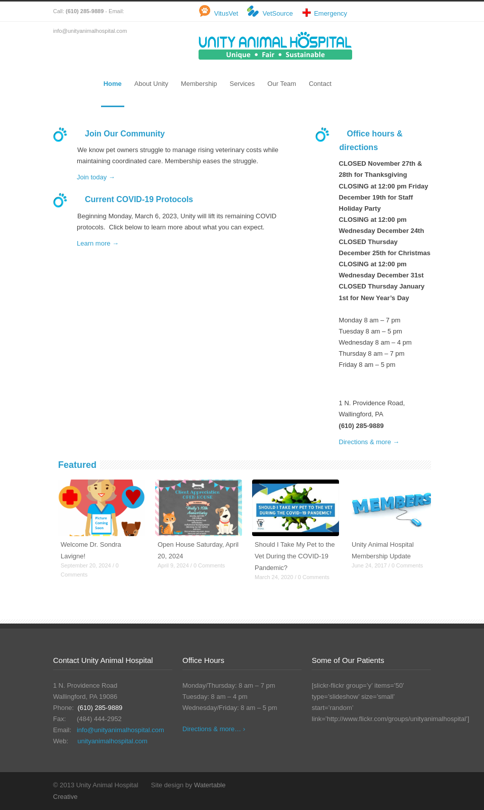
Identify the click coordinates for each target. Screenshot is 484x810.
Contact (320, 83)
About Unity (151, 83)
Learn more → (98, 243)
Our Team (281, 83)
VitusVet (226, 13)
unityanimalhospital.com (112, 741)
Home (113, 83)
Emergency (330, 13)
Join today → (96, 177)
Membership (199, 83)
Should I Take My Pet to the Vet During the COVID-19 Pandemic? (295, 556)
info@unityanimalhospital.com (120, 730)
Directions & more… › (213, 729)
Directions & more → (369, 442)
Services (242, 83)
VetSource (278, 13)
